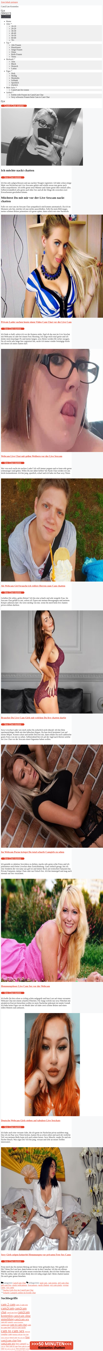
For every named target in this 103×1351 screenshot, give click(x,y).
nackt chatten (43, 1285)
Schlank (14, 80)
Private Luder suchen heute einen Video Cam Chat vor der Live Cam (36, 322)
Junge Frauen (16, 50)
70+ (12, 40)
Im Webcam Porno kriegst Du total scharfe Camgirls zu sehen (32, 852)
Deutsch (14, 66)
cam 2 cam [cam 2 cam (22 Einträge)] (8, 1304)
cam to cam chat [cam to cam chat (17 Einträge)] (18, 1324)
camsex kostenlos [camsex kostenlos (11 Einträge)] (18, 1322)
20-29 (13, 28)
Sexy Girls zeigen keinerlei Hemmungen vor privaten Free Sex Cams (36, 1254)
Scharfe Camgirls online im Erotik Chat (19, 1293)
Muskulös (15, 78)
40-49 (13, 33)
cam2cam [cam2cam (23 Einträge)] (7, 1308)
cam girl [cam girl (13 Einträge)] (4, 1322)
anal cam (43, 1283)
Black (13, 64)
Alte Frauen (16, 45)
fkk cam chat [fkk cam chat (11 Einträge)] (21, 1337)
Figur (9, 71)
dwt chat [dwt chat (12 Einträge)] (26, 1334)
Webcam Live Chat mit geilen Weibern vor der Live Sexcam (31, 456)
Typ (8, 43)
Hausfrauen (16, 47)
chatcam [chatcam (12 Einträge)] (27, 1332)
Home (8, 21)
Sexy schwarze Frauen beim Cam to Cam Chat (30, 97)
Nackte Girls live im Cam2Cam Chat (18, 1290)
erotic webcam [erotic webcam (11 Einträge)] (5, 1337)
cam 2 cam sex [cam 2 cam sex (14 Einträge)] (22, 1305)
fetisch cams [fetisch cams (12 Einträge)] (13, 1337)
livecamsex (32, 1285)
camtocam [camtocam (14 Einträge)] (5, 1325)
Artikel (10, 92)
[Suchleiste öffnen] (3, 11)
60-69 (13, 38)
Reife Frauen (16, 54)
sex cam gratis (56, 1285)
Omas (13, 52)
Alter (9, 24)
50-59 (13, 35)
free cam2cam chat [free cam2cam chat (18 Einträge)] (15, 1339)
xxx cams (10, 1287)
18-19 (13, 26)
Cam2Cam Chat (19, 1283)
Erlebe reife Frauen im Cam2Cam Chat (27, 95)
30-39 (13, 31)
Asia (13, 61)
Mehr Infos (11, 87)
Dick (13, 73)
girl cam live (6, 1285)
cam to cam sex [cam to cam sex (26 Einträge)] (12, 1331)
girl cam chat (63, 1283)
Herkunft (11, 59)
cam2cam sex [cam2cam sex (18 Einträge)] (21, 1319)
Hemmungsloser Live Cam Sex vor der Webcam (25, 986)
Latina (14, 68)
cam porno (52, 1283)
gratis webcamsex (19, 1285)
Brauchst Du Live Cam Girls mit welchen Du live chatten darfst (33, 717)
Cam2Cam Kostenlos (9, 6)
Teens (13, 57)
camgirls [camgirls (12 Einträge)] (10, 1322)
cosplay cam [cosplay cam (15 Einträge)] (6, 1334)
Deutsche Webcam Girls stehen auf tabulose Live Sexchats (30, 1120)
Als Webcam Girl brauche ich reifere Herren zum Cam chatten (33, 586)
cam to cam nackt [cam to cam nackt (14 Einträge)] (18, 1327)
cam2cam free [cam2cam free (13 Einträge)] (12, 1313)
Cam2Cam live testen (20, 90)
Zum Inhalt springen (9, 2)
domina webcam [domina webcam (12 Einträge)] (17, 1334)
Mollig (14, 76)
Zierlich (14, 85)
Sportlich (15, 83)
